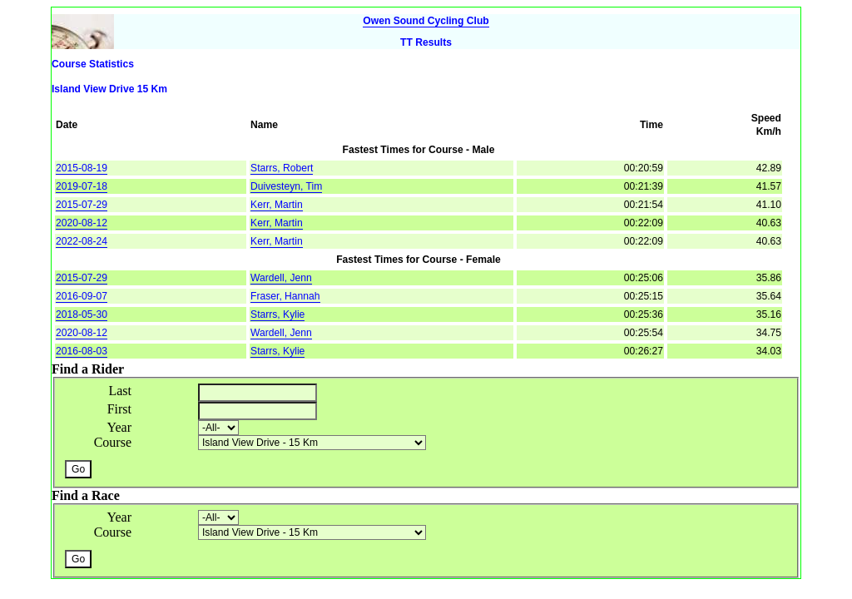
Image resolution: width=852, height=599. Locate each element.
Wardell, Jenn (281, 278)
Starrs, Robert (281, 168)
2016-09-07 (81, 296)
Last (119, 391)
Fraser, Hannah (285, 296)
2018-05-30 (81, 314)
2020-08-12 (81, 223)
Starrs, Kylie (277, 314)
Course (112, 442)
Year (119, 427)
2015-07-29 (81, 204)
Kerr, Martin (276, 204)
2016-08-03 (81, 351)
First (119, 409)
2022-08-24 (81, 241)
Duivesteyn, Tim (286, 186)
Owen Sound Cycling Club (425, 21)
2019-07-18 (81, 186)
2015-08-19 (81, 168)
